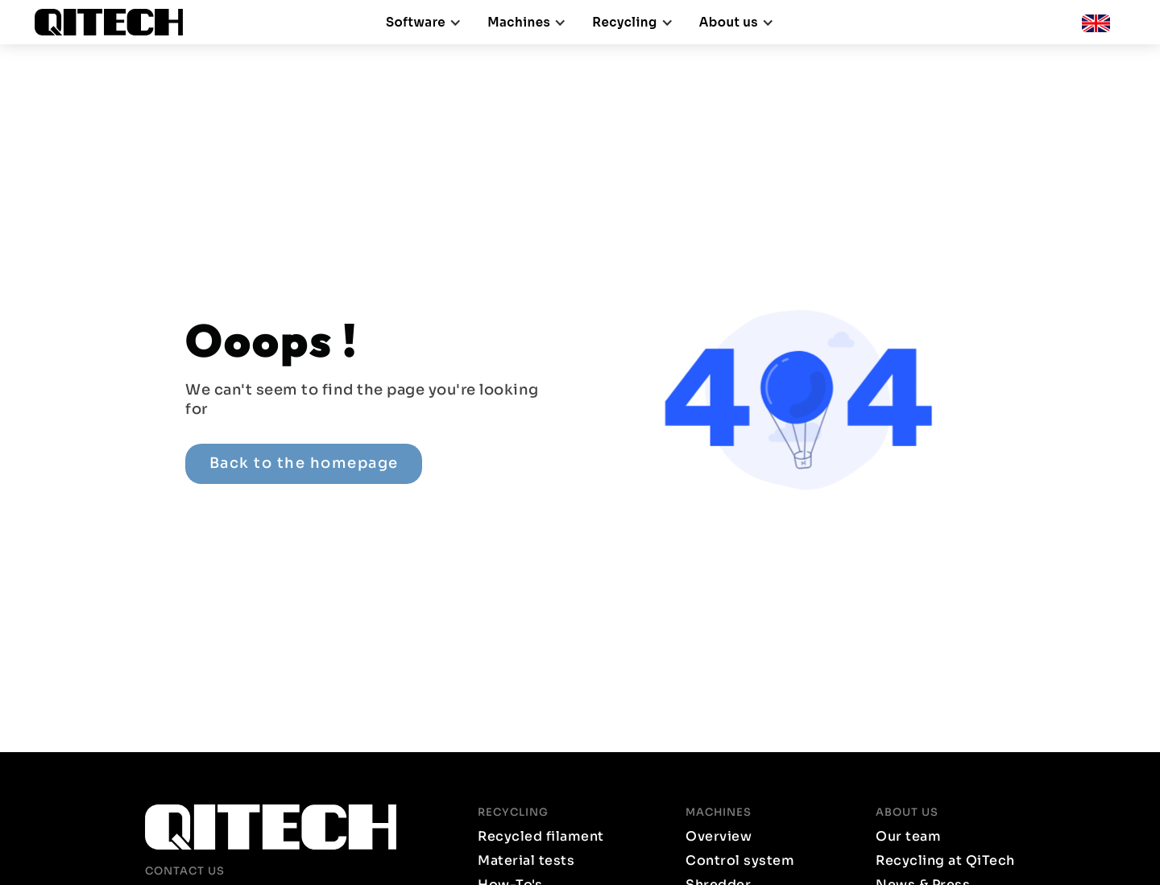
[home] (115, 22)
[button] (423, 22)
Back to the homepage (304, 462)
